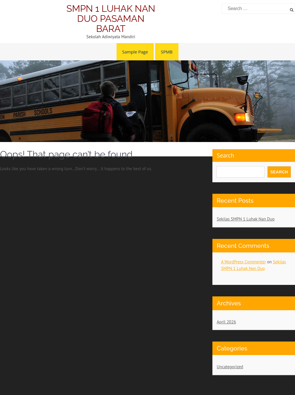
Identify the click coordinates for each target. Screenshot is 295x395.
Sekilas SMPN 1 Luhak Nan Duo (246, 219)
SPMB (166, 52)
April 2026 (226, 322)
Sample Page (135, 52)
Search (279, 172)
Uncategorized (230, 366)
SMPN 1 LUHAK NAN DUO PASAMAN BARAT (110, 18)
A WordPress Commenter (243, 261)
